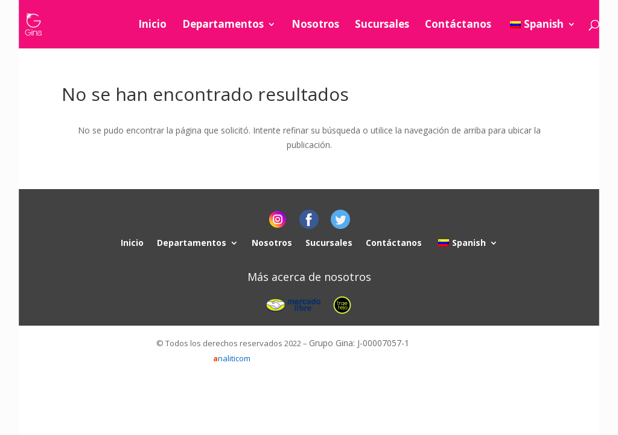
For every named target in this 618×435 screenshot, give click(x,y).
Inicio (152, 25)
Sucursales (382, 25)
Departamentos (223, 25)
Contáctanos (458, 25)
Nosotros (315, 25)
